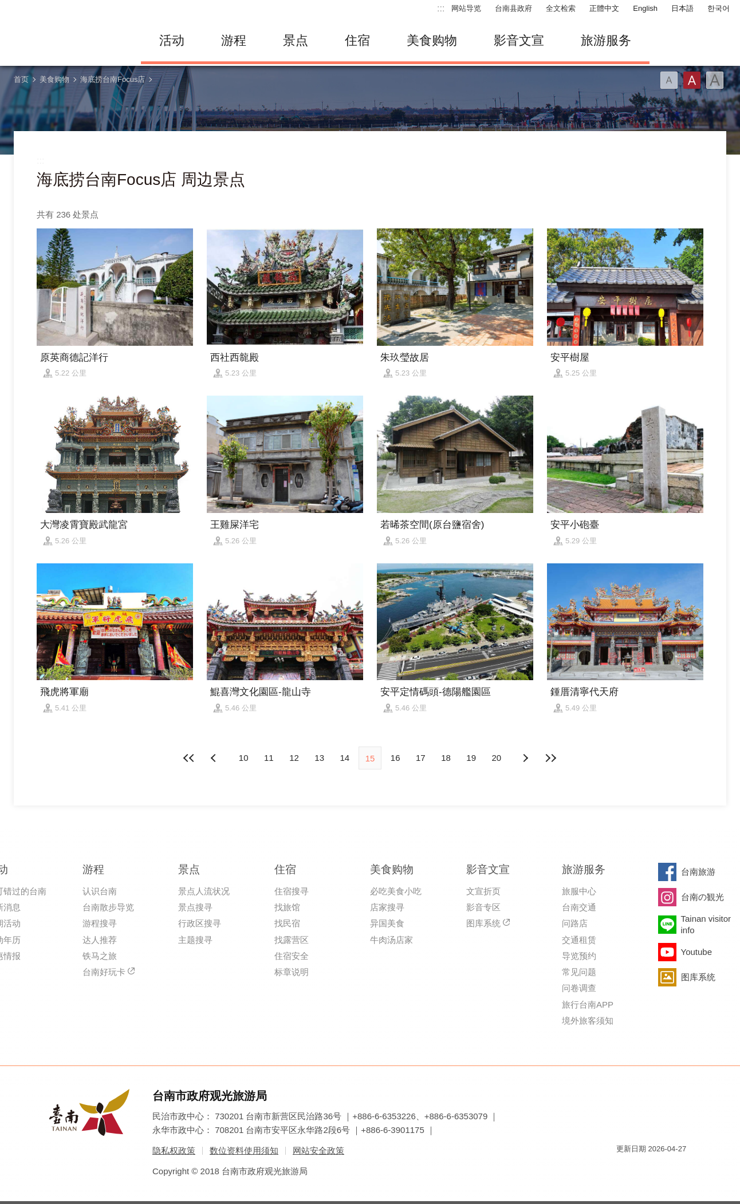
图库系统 (483, 923)
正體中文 (604, 8)
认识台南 (99, 891)
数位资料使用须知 (244, 1150)
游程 (233, 40)
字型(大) (714, 80)
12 (294, 758)
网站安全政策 (318, 1150)
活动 (171, 40)
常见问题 (579, 972)
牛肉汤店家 (391, 940)
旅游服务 (606, 40)
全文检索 (561, 8)
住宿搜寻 (291, 891)
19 (471, 758)
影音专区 (483, 907)
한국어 (718, 8)
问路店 (575, 923)
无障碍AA (665, 1169)
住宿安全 (291, 956)
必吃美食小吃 (396, 891)
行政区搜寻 (199, 923)
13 (319, 758)
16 (395, 758)
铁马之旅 (99, 956)
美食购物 (432, 40)
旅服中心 (579, 891)
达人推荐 (99, 940)
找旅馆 (287, 907)
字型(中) (691, 80)
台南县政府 (513, 8)
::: (440, 8)
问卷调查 (579, 988)
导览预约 (579, 956)
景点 (295, 40)
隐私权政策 (173, 1150)
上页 (525, 758)
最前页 (189, 758)
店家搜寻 (387, 907)
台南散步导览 (108, 907)
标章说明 (291, 972)
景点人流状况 (204, 891)
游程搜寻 (99, 923)
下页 (214, 758)
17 (421, 758)
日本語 (682, 8)
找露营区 (291, 940)
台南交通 (579, 907)
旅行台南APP (587, 1004)
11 (269, 758)
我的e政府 (624, 1169)
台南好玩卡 (103, 972)
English (645, 8)
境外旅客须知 (587, 1020)
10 (244, 758)
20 (497, 758)
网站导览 (466, 8)
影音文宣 (519, 40)
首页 (21, 79)
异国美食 (387, 923)
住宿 (357, 40)
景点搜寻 (195, 907)
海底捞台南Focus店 (112, 79)
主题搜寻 (195, 940)
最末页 (550, 758)
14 (344, 758)
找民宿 (287, 923)
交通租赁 (579, 940)
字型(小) (669, 80)
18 (446, 758)
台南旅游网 (66, 40)
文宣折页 (483, 891)
